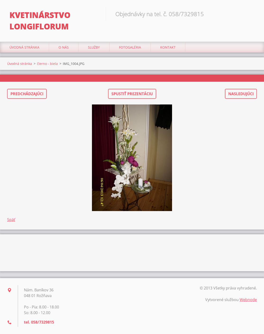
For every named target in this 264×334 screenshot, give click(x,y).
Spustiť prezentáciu (132, 93)
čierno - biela (47, 63)
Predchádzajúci (26, 93)
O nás (64, 47)
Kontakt (168, 47)
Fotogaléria (130, 47)
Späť (11, 219)
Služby (94, 47)
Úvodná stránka (24, 47)
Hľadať (252, 13)
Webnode (248, 299)
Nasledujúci (241, 93)
